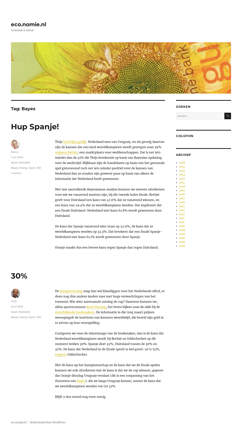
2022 (182, 178)
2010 (182, 226)
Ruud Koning (96, 307)
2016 (182, 202)
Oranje (23, 167)
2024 (182, 170)
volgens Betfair (66, 152)
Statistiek (24, 162)
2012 (182, 218)
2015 (182, 206)
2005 (182, 246)
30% (19, 275)
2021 (182, 182)
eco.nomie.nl (28, 24)
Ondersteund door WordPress (48, 422)
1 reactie (16, 173)
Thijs (14, 301)
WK (39, 167)
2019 (182, 190)
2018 (182, 194)
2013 (182, 214)
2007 (182, 238)
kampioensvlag (71, 291)
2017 (182, 198)
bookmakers (85, 312)
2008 (182, 234)
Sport (14, 162)
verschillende (65, 312)
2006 (182, 242)
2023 (182, 174)
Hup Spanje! (35, 126)
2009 (182, 230)
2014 (182, 210)
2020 (182, 186)
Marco (15, 151)
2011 (181, 222)
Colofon (184, 136)
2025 (182, 166)
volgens (61, 354)
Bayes (14, 167)
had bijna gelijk (74, 142)
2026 (182, 162)
